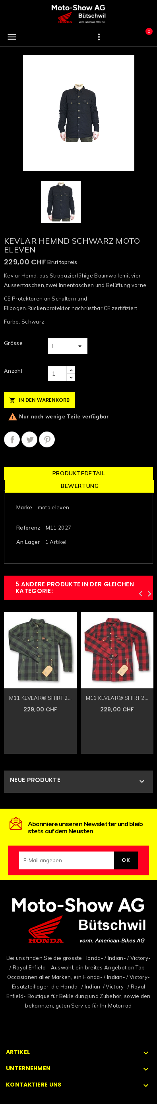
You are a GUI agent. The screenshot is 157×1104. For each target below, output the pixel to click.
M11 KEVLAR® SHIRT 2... (40, 698)
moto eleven (53, 507)
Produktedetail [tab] (78, 473)
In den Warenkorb (39, 400)
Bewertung (80, 485)
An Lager (28, 542)
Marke (24, 507)
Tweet (29, 439)
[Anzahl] (57, 373)
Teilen (11, 439)
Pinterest (46, 439)
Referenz (28, 527)
